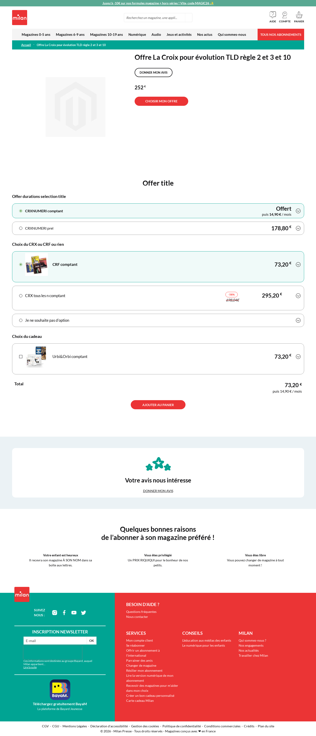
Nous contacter (137, 617)
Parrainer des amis (139, 660)
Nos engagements (251, 645)
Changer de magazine (141, 665)
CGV (45, 726)
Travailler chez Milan (253, 655)
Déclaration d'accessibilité (109, 726)
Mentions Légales (75, 726)
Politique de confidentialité (181, 726)
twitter (83, 612)
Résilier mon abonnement (144, 670)
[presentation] (53, 652)
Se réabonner (135, 645)
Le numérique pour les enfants (203, 645)
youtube (73, 612)
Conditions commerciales (222, 726)
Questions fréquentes (141, 612)
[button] (285, 17)
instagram (54, 612)
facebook (64, 612)
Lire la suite (30, 667)
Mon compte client (139, 640)
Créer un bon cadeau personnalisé (150, 695)
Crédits (249, 726)
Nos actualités (249, 650)
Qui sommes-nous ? (252, 640)
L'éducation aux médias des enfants (206, 640)
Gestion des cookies (145, 726)
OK (91, 641)
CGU (55, 726)
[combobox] (158, 17)
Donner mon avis (153, 72)
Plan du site (266, 726)
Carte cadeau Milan (140, 700)
